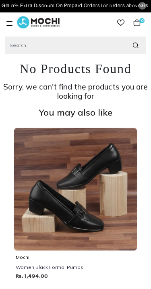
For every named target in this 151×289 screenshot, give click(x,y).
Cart (137, 22)
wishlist (121, 22)
